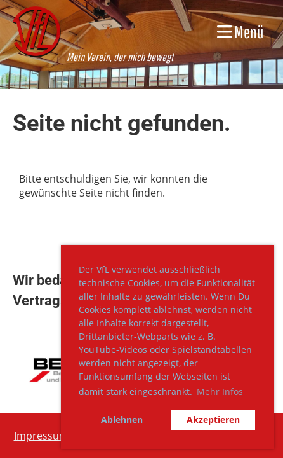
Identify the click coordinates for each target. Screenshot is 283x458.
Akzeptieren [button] (213, 419)
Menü (240, 31)
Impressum (41, 436)
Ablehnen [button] (122, 419)
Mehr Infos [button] (220, 391)
